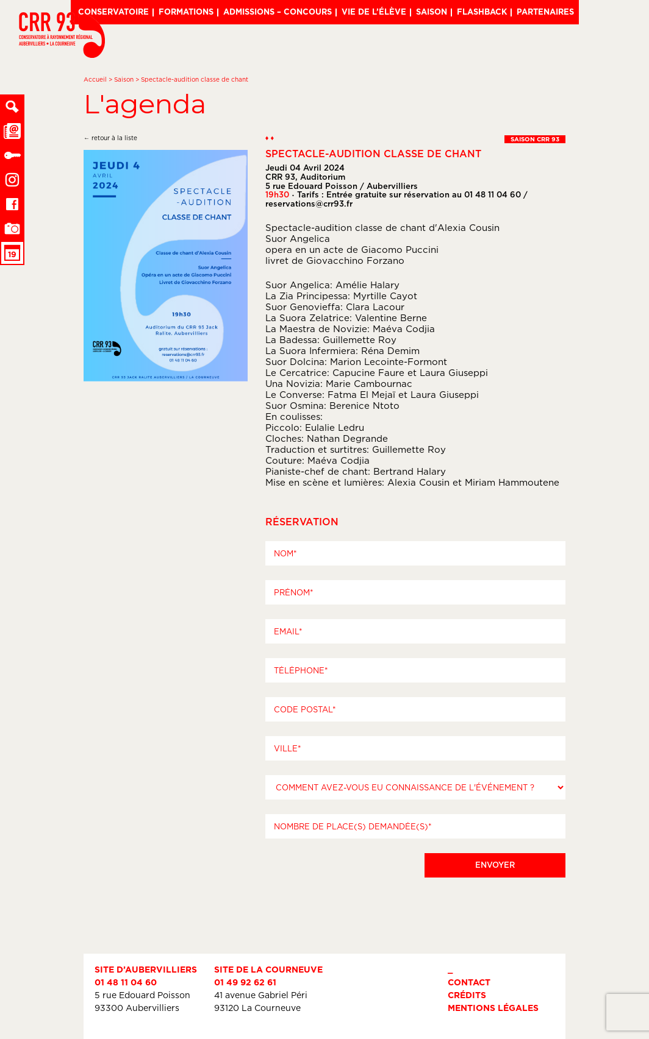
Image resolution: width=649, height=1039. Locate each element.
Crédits (467, 994)
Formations (186, 11)
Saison (431, 11)
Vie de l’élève (374, 11)
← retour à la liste (110, 138)
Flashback (482, 11)
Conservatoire (113, 11)
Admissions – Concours (277, 11)
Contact (469, 982)
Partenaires (545, 11)
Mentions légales (493, 1007)
